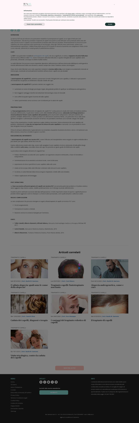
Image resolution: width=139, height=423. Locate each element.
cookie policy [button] (99, 409)
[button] (114, 398)
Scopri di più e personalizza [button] (34, 418)
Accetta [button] (110, 418)
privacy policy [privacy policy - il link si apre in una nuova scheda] (71, 407)
